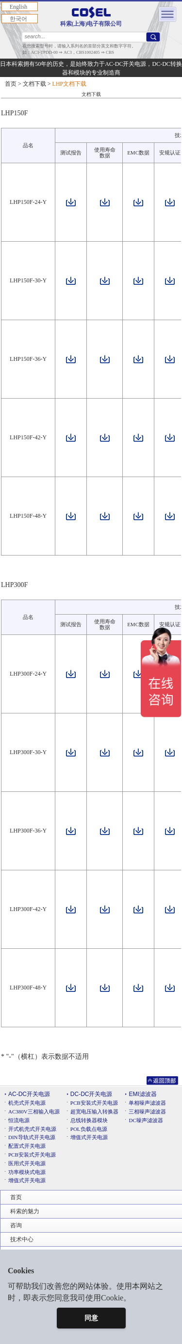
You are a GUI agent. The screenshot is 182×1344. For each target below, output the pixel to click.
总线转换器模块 (89, 1120)
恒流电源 (19, 1120)
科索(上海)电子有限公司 (91, 16)
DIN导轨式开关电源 (31, 1137)
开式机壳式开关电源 (32, 1129)
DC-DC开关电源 (91, 1094)
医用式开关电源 (27, 1163)
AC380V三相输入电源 (34, 1111)
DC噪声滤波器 (146, 1120)
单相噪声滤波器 (147, 1103)
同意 (91, 1318)
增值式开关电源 (27, 1180)
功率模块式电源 (27, 1172)
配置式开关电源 (27, 1146)
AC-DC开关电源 (29, 1094)
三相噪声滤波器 (147, 1111)
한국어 (18, 18)
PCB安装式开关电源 (32, 1155)
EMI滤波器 (142, 1094)
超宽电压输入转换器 (94, 1111)
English (19, 6)
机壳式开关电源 (27, 1103)
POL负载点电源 (88, 1129)
